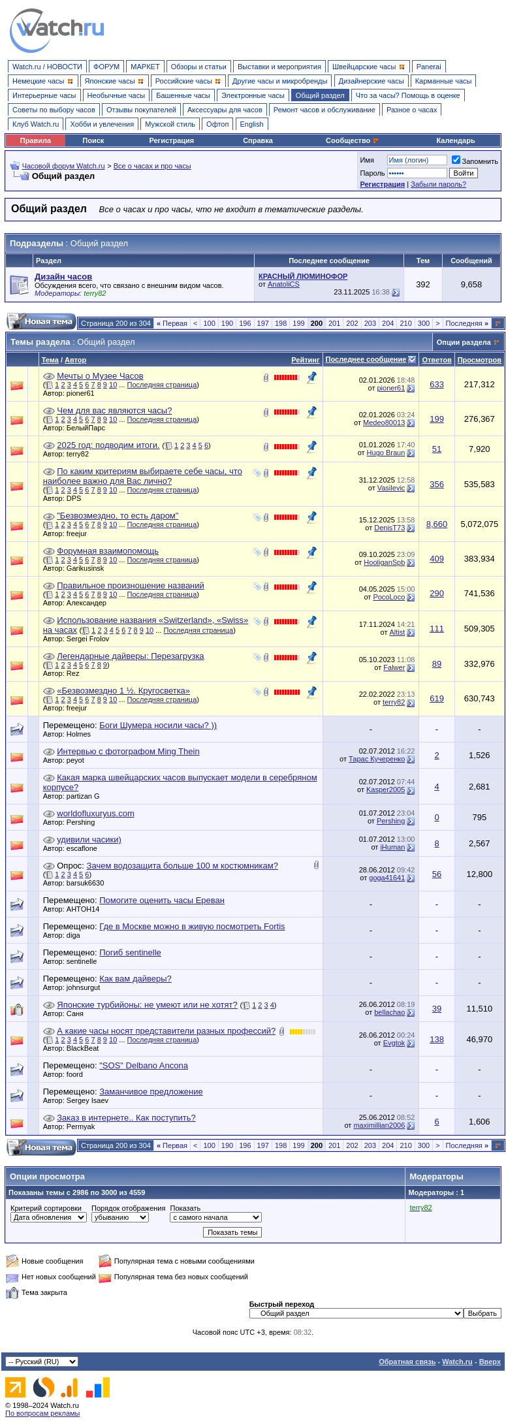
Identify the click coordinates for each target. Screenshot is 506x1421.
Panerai (429, 67)
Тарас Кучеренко (377, 759)
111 (437, 628)
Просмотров (479, 360)
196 (245, 323)
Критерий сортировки (46, 1208)
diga (77, 935)
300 (424, 323)
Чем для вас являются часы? (114, 410)
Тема (50, 360)
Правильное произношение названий (130, 585)
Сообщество (352, 140)
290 (437, 593)
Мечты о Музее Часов (100, 376)
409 (437, 559)
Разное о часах (412, 110)
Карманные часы (443, 81)
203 (370, 323)
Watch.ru (457, 1361)
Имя (366, 160)
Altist (397, 632)
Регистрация (171, 140)
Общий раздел (320, 95)
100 (209, 323)
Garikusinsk (88, 568)
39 (436, 1009)
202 (352, 323)
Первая (172, 323)
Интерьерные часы (44, 95)
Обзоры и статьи (199, 67)
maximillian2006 (379, 1125)
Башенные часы (183, 95)
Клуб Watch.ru (35, 124)
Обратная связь (407, 1361)
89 (436, 664)
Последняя (467, 323)
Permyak (84, 1126)
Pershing (84, 822)
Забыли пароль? (438, 184)
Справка (258, 140)
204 (388, 323)
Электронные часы (253, 95)
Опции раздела (464, 342)
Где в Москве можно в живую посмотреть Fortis (192, 926)
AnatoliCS (284, 284)
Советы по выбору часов (53, 110)
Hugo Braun (386, 452)
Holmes (82, 734)
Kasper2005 (385, 789)
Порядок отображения (128, 1208)
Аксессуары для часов (224, 110)
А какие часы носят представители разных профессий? (166, 1031)
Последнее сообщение (366, 359)
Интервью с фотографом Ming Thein (128, 751)
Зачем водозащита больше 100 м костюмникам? (182, 865)
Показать (185, 1208)
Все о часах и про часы (152, 166)
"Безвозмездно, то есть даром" (117, 515)
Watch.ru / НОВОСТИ (47, 67)
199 (298, 323)
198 (281, 323)
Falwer (394, 667)
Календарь (456, 140)
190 (227, 323)
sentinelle (85, 961)
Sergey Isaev (91, 1100)
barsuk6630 (89, 883)
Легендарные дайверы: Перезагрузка (130, 656)
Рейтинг (305, 360)
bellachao (389, 1012)
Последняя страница (162, 385)
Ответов (436, 360)
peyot (79, 760)
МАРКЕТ (145, 67)
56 (436, 874)
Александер (90, 603)
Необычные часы (116, 95)
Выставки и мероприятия (279, 67)
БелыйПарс (89, 428)
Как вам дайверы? (135, 978)
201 (334, 323)
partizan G (86, 796)
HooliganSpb (384, 562)
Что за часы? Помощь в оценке (408, 95)
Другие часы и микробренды (279, 81)
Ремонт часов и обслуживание (324, 110)
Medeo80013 (384, 422)
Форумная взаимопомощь (108, 551)
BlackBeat (86, 1048)
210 (405, 323)
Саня (78, 1013)
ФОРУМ (106, 67)
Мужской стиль (170, 124)
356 (437, 484)
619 (437, 698)
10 (113, 385)
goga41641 (387, 878)
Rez (76, 673)
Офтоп (217, 124)
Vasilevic (391, 488)
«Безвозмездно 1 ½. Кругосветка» (123, 690)
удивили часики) (89, 839)
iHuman (392, 847)
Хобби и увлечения (102, 124)
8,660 (437, 524)
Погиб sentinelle (130, 952)
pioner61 (84, 393)
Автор (75, 360)
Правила (35, 140)
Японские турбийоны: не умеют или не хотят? (147, 1005)
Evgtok (394, 1043)
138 (437, 1039)
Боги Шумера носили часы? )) (158, 725)
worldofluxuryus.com (95, 813)
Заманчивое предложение (151, 1091)
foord (78, 1074)
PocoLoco (389, 597)
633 (437, 384)
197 (263, 323)
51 (436, 449)
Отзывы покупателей (141, 110)
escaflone (85, 848)
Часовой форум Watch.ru (63, 166)
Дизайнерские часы (371, 81)
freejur (80, 533)
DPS (77, 498)
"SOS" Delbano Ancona (143, 1065)
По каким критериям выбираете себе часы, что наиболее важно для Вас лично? (142, 476)
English (252, 124)
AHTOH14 (86, 909)
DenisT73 (389, 528)
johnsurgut (86, 987)
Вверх (490, 1361)
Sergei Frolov (91, 639)
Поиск (93, 140)
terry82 (81, 454)
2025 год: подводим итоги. (108, 445)
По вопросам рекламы (42, 1413)
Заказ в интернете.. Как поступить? (126, 1118)
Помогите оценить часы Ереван (162, 900)
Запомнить (475, 161)
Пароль (372, 173)
